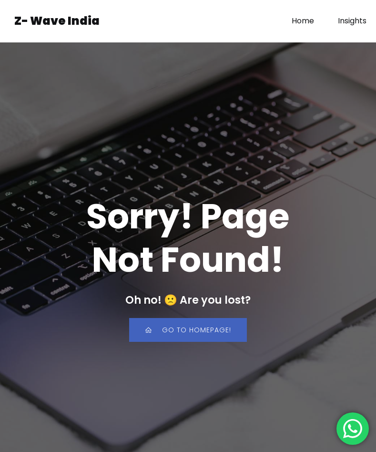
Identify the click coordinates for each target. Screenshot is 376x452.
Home (303, 21)
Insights (352, 21)
